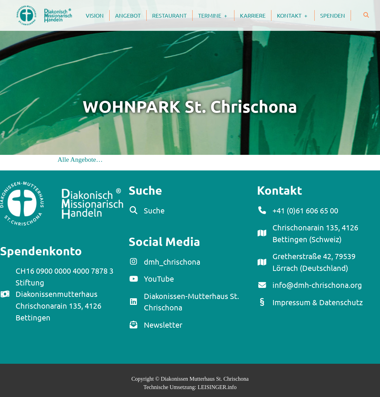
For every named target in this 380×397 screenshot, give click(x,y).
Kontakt (295, 15)
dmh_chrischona (172, 261)
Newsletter (163, 324)
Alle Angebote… (80, 159)
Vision (95, 15)
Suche (154, 210)
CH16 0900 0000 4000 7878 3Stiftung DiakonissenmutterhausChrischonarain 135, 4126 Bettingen (64, 293)
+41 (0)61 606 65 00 (305, 210)
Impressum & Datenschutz (317, 302)
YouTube (159, 278)
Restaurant (169, 15)
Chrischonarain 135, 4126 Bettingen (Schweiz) (315, 233)
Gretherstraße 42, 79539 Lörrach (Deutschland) (313, 262)
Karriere (253, 15)
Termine (216, 15)
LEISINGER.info (217, 387)
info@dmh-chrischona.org (317, 284)
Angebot (128, 15)
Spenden (332, 15)
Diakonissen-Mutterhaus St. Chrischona (191, 301)
